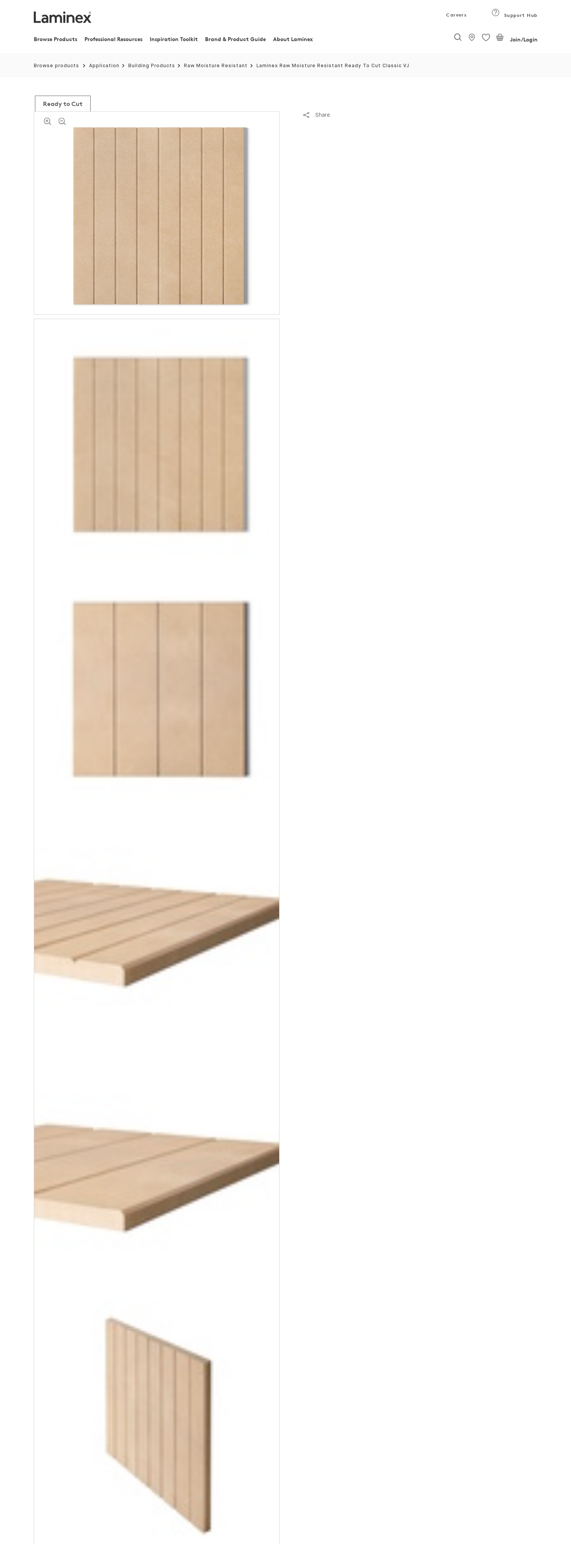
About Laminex (293, 39)
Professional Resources (113, 39)
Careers (456, 15)
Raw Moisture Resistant (216, 65)
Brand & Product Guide (235, 39)
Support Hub (514, 15)
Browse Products (55, 39)
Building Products (151, 65)
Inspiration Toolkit (174, 39)
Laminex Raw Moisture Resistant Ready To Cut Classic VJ (333, 65)
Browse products (56, 65)
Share (316, 115)
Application (104, 65)
